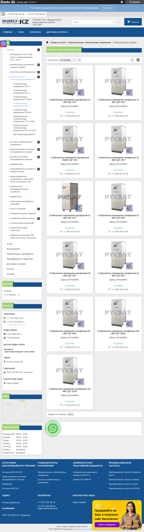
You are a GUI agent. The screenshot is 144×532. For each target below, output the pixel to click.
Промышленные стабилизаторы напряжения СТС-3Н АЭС (24, 127)
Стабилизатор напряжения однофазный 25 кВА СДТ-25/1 (69, 216)
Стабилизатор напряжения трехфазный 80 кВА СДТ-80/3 (69, 332)
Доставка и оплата (57, 32)
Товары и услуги (58, 42)
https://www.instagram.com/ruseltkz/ (19, 352)
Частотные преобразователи (23, 72)
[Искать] (113, 22)
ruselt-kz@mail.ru (13, 334)
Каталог (107, 8)
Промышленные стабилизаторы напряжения (89, 42)
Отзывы (11, 274)
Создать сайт (22, 2)
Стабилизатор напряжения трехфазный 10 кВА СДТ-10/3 (118, 101)
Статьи (10, 269)
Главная (7, 32)
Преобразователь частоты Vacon (123, 484)
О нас (21, 32)
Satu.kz (84, 527)
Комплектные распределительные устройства (19, 189)
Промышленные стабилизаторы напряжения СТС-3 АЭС (24, 118)
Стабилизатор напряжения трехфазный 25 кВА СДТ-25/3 (118, 216)
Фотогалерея (13, 249)
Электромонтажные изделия (23, 213)
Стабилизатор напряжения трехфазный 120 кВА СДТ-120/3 (70, 390)
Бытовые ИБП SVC (10, 488)
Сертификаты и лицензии (20, 259)
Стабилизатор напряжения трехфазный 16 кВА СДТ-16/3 (118, 158)
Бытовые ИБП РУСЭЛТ (12, 472)
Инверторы (7, 484)
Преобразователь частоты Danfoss (124, 479)
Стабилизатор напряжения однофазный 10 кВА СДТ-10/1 (69, 101)
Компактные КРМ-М (82, 479)
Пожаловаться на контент (84, 529)
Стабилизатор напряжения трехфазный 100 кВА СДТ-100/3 (118, 332)
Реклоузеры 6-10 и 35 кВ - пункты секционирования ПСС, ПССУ (21, 57)
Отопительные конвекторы (22, 223)
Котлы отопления (18, 209)
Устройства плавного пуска (22, 218)
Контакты (35, 32)
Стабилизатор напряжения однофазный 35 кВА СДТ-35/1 (69, 274)
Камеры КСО (16, 196)
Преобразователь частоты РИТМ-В (124, 488)
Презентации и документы (20, 254)
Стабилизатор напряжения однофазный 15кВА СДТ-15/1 (70, 158)
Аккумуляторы (16, 164)
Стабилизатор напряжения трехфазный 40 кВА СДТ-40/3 (118, 274)
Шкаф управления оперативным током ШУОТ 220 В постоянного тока (22, 179)
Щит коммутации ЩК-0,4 (24, 134)
